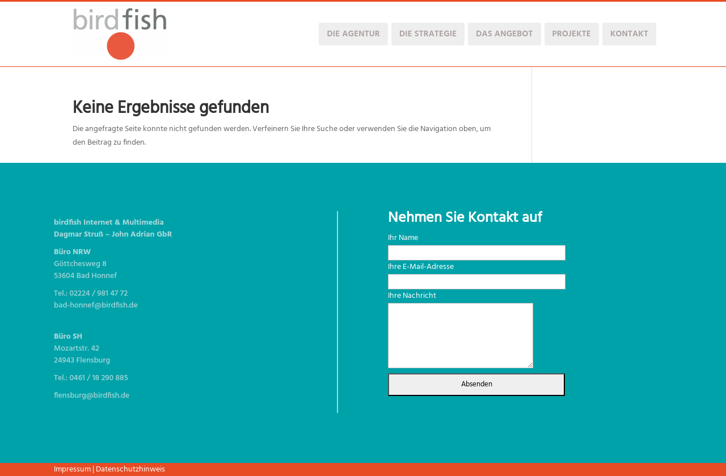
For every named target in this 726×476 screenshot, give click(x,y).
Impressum (72, 469)
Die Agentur (353, 34)
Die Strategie (428, 34)
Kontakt (629, 34)
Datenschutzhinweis (130, 469)
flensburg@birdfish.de (91, 395)
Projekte (571, 34)
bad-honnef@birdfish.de (96, 305)
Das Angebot (504, 34)
